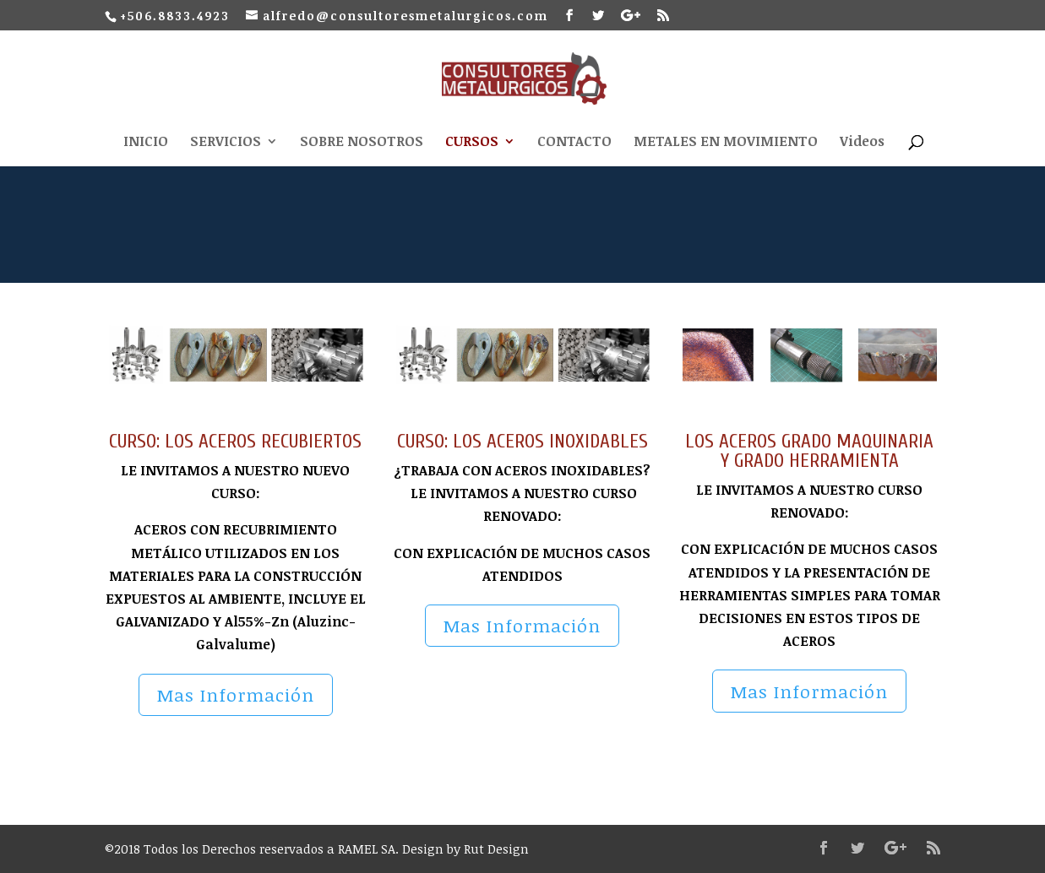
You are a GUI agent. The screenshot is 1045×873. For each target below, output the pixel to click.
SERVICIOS (225, 142)
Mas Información (235, 694)
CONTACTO (574, 142)
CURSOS (471, 142)
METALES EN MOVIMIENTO (726, 142)
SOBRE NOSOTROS (361, 142)
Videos (862, 142)
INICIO (145, 142)
